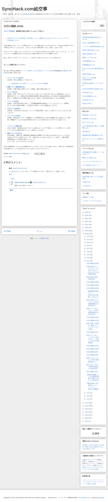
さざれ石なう (87, 186)
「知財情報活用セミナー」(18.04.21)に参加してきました (92, 294)
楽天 (89, 483)
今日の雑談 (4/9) (92, 352)
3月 (88, 393)
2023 (87, 218)
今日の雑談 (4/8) (92, 355)
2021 (87, 224)
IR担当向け (86, 131)
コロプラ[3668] (9, 31)
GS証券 (93, 483)
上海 (90, 447)
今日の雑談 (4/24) (92, 285)
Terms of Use (87, 103)
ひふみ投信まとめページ (91, 165)
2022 (87, 221)
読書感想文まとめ (88, 65)
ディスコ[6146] (49, 71)
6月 (88, 255)
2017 (87, 403)
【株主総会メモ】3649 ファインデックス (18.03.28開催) (29, 83)
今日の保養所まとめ (89, 96)
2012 (87, 418)
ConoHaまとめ (87, 92)
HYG (101, 447)
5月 (88, 258)
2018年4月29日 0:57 (39, 182)
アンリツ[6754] (12, 92)
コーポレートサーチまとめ (91, 201)
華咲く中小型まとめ (89, 158)
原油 (88, 448)
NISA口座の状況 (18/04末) (92, 278)
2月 (88, 396)
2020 (87, 227)
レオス (95, 467)
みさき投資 (94, 469)
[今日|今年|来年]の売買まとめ (92, 89)
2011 (87, 421)
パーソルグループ (88, 482)
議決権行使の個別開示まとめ (92, 135)
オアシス (89, 467)
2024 (87, 215)
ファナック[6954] (27, 71)
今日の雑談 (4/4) (92, 371)
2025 (87, 212)
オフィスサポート (87, 465)
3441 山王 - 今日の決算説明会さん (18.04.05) (92, 366)
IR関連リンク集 (87, 197)
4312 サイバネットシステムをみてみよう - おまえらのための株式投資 (92, 339)
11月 (88, 239)
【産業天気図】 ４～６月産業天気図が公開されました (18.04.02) (92, 377)
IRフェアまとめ (87, 122)
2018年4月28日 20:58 (20, 168)
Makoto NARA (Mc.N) (22, 182)
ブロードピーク (92, 459)
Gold (84, 448)
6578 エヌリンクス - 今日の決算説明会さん (92, 360)
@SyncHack (28, 14)
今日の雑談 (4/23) (92, 288)
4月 (88, 261)
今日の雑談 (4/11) (92, 346)
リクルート (85, 480)
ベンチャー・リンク (96, 480)
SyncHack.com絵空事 (24, 8)
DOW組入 (85, 445)
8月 (88, 248)
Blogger (101, 497)
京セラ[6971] (38, 71)
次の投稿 (7, 231)
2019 (87, 231)
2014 (87, 412)
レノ (87, 461)
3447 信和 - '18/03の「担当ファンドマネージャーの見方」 (92, 326)
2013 (87, 415)
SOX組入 (96, 445)
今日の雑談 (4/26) (92, 282)
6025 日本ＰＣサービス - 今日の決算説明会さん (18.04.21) (92, 302)
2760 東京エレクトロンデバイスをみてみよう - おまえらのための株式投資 (92, 270)
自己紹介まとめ (87, 100)
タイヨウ (87, 469)
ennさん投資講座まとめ (90, 43)
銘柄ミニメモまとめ (89, 57)
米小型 (102, 445)
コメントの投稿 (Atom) (41, 238)
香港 (87, 447)
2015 (87, 409)
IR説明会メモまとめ (89, 119)
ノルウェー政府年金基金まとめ (93, 46)
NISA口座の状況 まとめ (90, 50)
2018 (87, 234)
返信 (10, 174)
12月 (88, 236)
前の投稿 (71, 231)
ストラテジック (93, 463)
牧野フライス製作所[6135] (16, 87)
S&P (90, 445)
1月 (88, 399)
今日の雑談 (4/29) (92, 263)
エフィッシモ (99, 461)
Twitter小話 (86, 182)
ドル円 (92, 448)
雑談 (10, 157)
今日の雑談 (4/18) (92, 320)
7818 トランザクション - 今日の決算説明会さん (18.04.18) (92, 311)
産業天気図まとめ (88, 74)
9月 (88, 245)
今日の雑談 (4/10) (92, 349)
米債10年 (96, 447)
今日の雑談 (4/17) (92, 332)
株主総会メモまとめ (89, 115)
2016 (87, 406)
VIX (83, 447)
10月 (88, 242)
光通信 (84, 459)
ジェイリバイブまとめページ (92, 161)
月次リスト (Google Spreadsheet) (89, 78)
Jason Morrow (82, 497)
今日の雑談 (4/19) (92, 317)
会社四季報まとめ (88, 61)
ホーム (39, 231)
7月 (88, 252)
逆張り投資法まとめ (89, 54)
